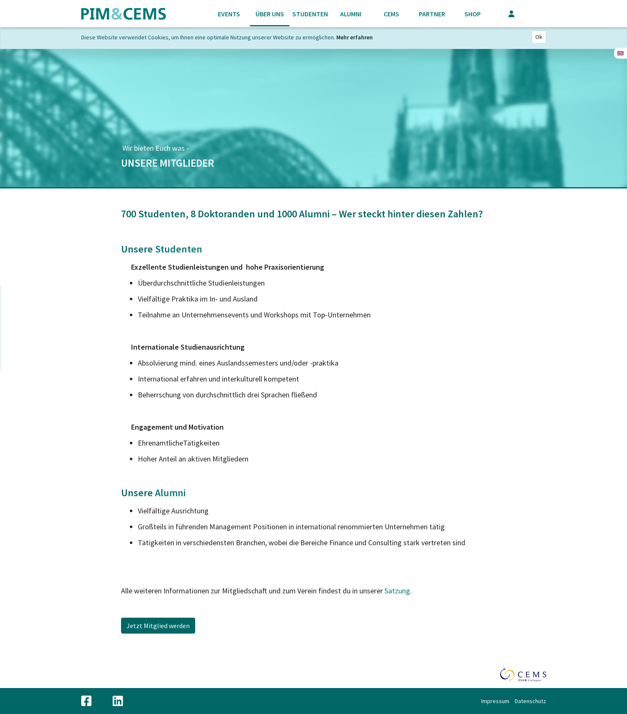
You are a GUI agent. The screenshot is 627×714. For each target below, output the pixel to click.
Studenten (310, 14)
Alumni (350, 14)
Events (229, 14)
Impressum (495, 701)
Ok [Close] (538, 37)
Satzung (397, 590)
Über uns (269, 14)
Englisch (620, 53)
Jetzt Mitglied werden (158, 625)
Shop (472, 14)
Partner (432, 14)
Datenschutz (530, 701)
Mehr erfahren (354, 37)
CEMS (391, 14)
